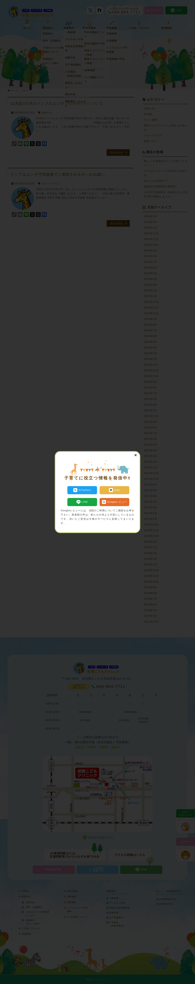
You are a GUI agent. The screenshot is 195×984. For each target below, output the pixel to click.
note (114, 490)
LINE (82, 501)
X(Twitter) (82, 490)
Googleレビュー (114, 501)
